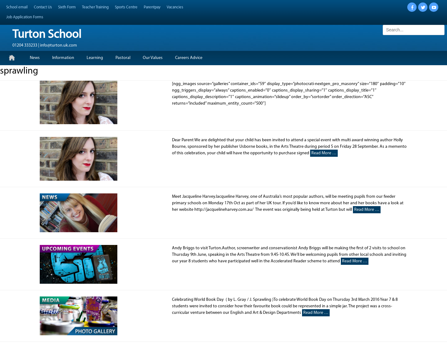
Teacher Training (95, 7)
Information (63, 58)
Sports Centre (126, 7)
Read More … (323, 153)
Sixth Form (67, 7)
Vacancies (175, 7)
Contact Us (43, 7)
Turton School (46, 35)
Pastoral (122, 58)
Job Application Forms (24, 17)
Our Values (153, 58)
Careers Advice (188, 58)
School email (17, 7)
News (35, 58)
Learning (95, 58)
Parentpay (152, 7)
